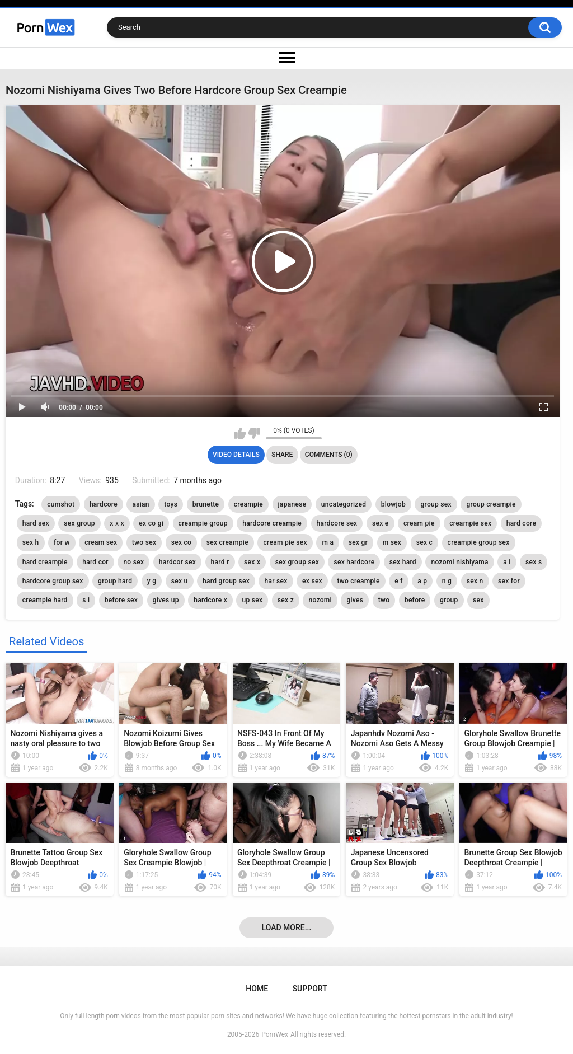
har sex (275, 581)
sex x (252, 562)
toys (170, 504)
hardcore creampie (272, 523)
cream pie (419, 523)
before (415, 600)
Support (310, 988)
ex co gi (151, 523)
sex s (533, 562)
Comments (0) (329, 454)
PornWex (274, 1034)
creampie (248, 504)
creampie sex (470, 523)
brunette (205, 504)
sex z (286, 600)
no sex (133, 562)
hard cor (95, 562)
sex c (424, 542)
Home (257, 988)
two (384, 600)
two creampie (358, 581)
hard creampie (45, 562)
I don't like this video (254, 433)
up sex (252, 600)
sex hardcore (354, 562)
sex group (79, 523)
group (449, 600)
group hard (115, 581)
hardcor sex (177, 562)
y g (152, 581)
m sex (392, 542)
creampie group (203, 523)
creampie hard (45, 600)
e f (398, 581)
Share (282, 454)
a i (506, 562)
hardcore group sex (52, 581)
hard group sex (226, 581)
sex (478, 600)
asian (140, 504)
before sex (121, 600)
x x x (117, 523)
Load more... (287, 927)
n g (447, 581)
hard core (521, 523)
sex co (181, 542)
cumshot (60, 504)
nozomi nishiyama (459, 562)
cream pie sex (285, 542)
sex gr (358, 542)
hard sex (35, 523)
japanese (292, 504)
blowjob (393, 504)
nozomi (319, 600)
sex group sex (297, 562)
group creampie (490, 504)
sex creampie (227, 542)
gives (354, 600)
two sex (144, 542)
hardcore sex (337, 523)
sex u (179, 581)
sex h (30, 542)
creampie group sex (479, 542)
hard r (220, 562)
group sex (435, 504)
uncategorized (343, 504)
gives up (166, 600)
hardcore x (210, 600)
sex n (475, 581)
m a (328, 542)
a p (422, 581)
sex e (380, 523)
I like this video (240, 433)
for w (62, 542)
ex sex (312, 581)
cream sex (100, 542)
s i (86, 600)
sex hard (402, 562)
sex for (509, 581)
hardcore (104, 504)
